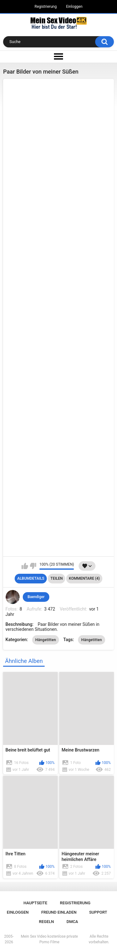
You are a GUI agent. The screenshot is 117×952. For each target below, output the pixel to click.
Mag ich (25, 566)
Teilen (57, 578)
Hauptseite (35, 903)
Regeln (46, 921)
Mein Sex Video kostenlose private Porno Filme (49, 939)
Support (98, 912)
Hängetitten (45, 640)
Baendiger (35, 597)
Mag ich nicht (33, 566)
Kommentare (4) (84, 578)
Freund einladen (58, 912)
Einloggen (74, 6)
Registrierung (46, 6)
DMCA (72, 921)
